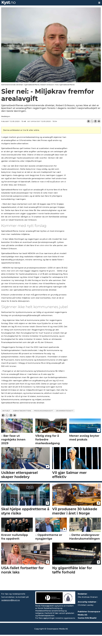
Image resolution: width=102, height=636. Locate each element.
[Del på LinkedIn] (95, 121)
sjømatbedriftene (22, 411)
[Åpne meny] (99, 2)
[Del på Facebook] (88, 121)
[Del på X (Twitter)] (92, 121)
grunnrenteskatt (64, 411)
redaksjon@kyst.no (10, 600)
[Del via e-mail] (99, 121)
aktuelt (6, 411)
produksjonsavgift (43, 411)
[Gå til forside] (9, 3)
